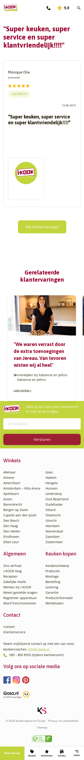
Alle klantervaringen (42, 226)
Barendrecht (12, 504)
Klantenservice (14, 632)
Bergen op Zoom (15, 510)
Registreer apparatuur (20, 598)
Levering (51, 587)
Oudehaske (53, 504)
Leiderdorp (53, 494)
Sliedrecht (19, 94)
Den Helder (11, 531)
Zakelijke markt (14, 582)
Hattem (50, 477)
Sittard (50, 510)
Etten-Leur (11, 542)
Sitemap (42, 727)
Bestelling (52, 582)
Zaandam (52, 536)
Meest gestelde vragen (20, 592)
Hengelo (51, 483)
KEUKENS (32, 753)
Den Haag (10, 526)
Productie (52, 571)
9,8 (63, 7)
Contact (9, 627)
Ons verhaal (12, 566)
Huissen (51, 488)
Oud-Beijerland (57, 499)
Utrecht (51, 520)
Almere (8, 477)
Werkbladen (54, 603)
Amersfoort (11, 483)
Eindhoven (11, 536)
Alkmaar (9, 472)
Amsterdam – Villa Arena (21, 488)
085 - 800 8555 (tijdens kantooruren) (36, 655)
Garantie (51, 592)
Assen (7, 499)
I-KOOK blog (12, 571)
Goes (49, 472)
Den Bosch (11, 520)
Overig (76, 753)
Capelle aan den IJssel (19, 515)
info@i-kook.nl (38, 649)
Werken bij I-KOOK (17, 587)
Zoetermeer (54, 542)
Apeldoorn (11, 494)
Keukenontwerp (57, 566)
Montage (52, 576)
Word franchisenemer (19, 603)
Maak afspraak (12, 753)
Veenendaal (54, 531)
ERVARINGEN (47, 753)
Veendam (52, 526)
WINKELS (62, 753)
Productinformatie (59, 598)
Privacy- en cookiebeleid (63, 721)
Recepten (10, 576)
